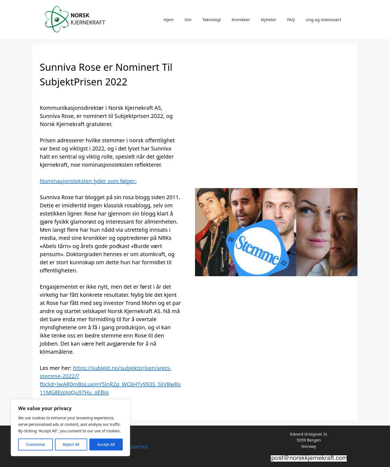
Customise (35, 444)
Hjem (169, 19)
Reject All (71, 444)
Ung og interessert (323, 19)
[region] (70, 427)
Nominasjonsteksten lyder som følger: (88, 181)
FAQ (291, 19)
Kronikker (241, 19)
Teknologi (211, 19)
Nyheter (268, 19)
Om (187, 19)
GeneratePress (134, 446)
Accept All (106, 444)
